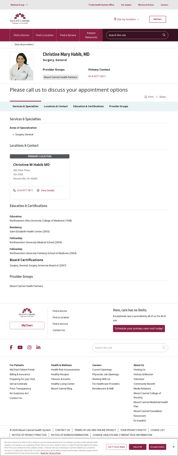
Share (161, 96)
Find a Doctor (21, 33)
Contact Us (59, 330)
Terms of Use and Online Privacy (95, 430)
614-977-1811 (97, 76)
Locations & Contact (56, 106)
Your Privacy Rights (133, 430)
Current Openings (102, 369)
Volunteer (139, 379)
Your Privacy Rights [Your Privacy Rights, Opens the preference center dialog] (116, 450)
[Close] (173, 450)
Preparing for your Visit (22, 379)
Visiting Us (139, 369)
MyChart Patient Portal (22, 369)
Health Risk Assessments (65, 369)
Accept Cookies (157, 450)
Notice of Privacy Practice (29, 434)
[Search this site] (137, 35)
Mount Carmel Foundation (148, 411)
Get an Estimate (18, 383)
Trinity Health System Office (101, 5)
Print (148, 96)
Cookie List (158, 430)
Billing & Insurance (20, 374)
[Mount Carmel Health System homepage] (20, 23)
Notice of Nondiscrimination (69, 434)
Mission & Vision (146, 5)
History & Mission (143, 374)
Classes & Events (60, 379)
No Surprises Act (19, 393)
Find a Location (44, 33)
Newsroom (140, 415)
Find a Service (68, 33)
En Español (140, 420)
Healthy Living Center (63, 383)
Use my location (125, 19)
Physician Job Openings (105, 374)
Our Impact (126, 5)
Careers (164, 5)
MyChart (158, 19)
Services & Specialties (25, 106)
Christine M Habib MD (31, 164)
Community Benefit (144, 383)
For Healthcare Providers (106, 383)
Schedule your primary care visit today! (139, 328)
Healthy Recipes (60, 374)
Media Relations (142, 388)
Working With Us (101, 379)
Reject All (138, 450)
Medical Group (17, 5)
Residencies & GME (103, 388)
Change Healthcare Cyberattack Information (122, 434)
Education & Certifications (88, 106)
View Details (46, 190)
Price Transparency (20, 388)
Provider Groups (118, 106)
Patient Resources (91, 34)
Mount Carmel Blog (61, 388)
